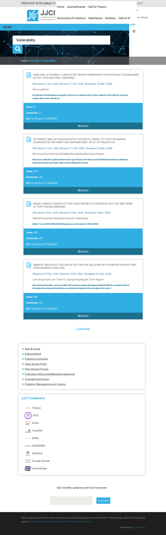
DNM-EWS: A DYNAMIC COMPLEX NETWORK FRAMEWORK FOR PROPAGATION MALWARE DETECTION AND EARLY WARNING (86, 76)
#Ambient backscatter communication (50, 285)
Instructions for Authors (71, 18)
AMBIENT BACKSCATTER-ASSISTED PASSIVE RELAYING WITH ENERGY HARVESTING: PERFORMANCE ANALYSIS (85, 266)
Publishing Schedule (36, 358)
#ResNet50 (56, 224)
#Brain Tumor (39, 224)
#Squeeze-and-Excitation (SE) (76, 224)
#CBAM (95, 224)
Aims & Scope (32, 348)
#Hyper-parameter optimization (56, 163)
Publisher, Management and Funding (45, 384)
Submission (95, 18)
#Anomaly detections (50, 98)
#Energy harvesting (78, 285)
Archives (110, 18)
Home (60, 6)
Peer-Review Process (37, 368)
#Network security (79, 163)
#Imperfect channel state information (94, 288)
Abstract (83, 125)
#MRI (48, 224)
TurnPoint (139, 527)
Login (132, 24)
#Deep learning (112, 159)
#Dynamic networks (78, 95)
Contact (133, 10)
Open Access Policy (36, 363)
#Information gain (67, 159)
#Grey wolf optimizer (86, 159)
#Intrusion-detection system (45, 159)
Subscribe (103, 500)
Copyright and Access (37, 379)
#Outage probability (97, 285)
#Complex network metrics (100, 95)
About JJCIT (136, 3)
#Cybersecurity (39, 95)
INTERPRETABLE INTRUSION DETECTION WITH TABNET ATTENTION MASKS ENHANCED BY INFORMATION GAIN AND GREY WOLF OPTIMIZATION (79, 141)
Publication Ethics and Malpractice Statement (50, 374)
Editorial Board (33, 353)
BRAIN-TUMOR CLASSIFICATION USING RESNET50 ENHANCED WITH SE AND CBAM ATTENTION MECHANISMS (82, 205)
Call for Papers (97, 6)
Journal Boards (76, 6)
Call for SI (124, 18)
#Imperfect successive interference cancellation (54, 288)
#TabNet (100, 159)
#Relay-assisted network (117, 285)
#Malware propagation (57, 95)
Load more (83, 328)
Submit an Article (138, 17)
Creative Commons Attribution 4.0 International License (60, 521)
